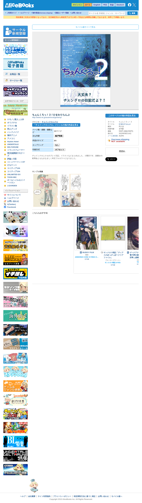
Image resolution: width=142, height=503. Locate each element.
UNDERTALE (13, 144)
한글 (112, 5)
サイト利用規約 (44, 496)
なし (57, 145)
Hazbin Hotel (13, 142)
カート (87, 5)
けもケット (12, 165)
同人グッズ (12, 129)
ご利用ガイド (12, 13)
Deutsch (120, 5)
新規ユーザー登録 (62, 13)
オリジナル (12, 123)
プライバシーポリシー (62, 496)
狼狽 (86, 255)
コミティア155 (13, 168)
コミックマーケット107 (16, 162)
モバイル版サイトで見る (85, 27)
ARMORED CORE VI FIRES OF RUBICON (87, 257)
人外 (22, 119)
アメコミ (11, 138)
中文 (105, 5)
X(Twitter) (11, 204)
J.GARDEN (12, 186)
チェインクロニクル (50, 122)
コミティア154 (13, 171)
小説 (15, 159)
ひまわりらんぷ (124, 124)
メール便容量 (113, 136)
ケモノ (10, 119)
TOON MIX (12, 177)
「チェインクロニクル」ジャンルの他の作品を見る (56, 125)
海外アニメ (12, 135)
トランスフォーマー (16, 150)
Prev (78, 244)
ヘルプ (23, 496)
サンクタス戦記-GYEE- (113, 262)
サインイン (77, 5)
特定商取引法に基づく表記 (84, 496)
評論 (9, 159)
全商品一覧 (12, 74)
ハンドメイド (13, 132)
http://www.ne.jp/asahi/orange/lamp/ (47, 117)
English (96, 5)
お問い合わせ (76, 13)
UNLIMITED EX (14, 174)
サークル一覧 (13, 80)
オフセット (59, 150)
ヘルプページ (24, 13)
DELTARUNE (13, 147)
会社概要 (31, 496)
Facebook (11, 207)
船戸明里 (58, 136)
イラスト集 (12, 126)
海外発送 (42, 13)
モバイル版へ (116, 496)
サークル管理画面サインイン (15, 40)
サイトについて (14, 195)
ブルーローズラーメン (113, 260)
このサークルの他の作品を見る (122, 115)
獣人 (16, 119)
